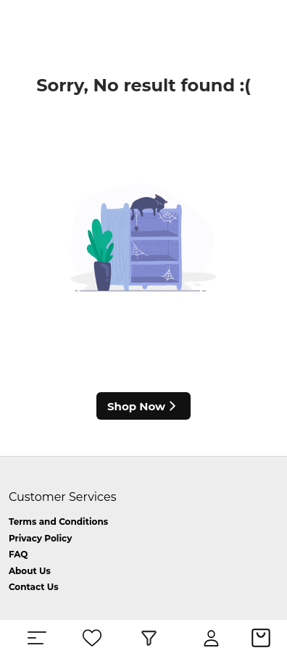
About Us (30, 570)
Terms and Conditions (58, 521)
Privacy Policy (40, 538)
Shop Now (143, 406)
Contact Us (34, 586)
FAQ (18, 554)
